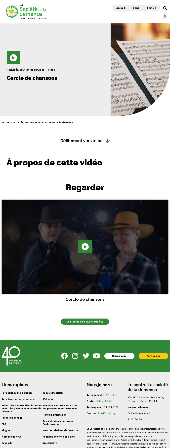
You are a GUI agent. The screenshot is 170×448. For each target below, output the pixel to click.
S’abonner (48, 399)
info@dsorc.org (107, 413)
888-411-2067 (104, 401)
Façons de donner (12, 417)
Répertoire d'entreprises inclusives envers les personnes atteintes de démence (22, 408)
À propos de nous (11, 436)
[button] (165, 8)
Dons (136, 7)
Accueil (120, 7)
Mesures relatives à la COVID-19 (60, 430)
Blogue (6, 430)
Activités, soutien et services (30, 122)
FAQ (4, 424)
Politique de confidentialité (58, 436)
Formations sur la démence (17, 392)
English (151, 7)
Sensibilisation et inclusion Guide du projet (58, 422)
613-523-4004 (109, 395)
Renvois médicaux (52, 392)
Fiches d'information (54, 414)
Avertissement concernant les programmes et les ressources (59, 407)
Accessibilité (49, 443)
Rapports (7, 443)
